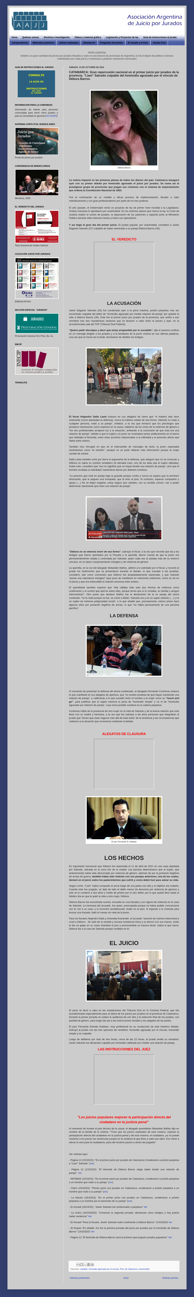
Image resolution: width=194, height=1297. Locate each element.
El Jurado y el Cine (138, 42)
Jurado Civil (159, 42)
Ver (80, 1173)
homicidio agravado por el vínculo (104, 1269)
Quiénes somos (30, 37)
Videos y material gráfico (87, 37)
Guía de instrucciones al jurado (160, 37)
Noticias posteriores (80, 1278)
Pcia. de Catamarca (128, 1269)
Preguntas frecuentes (111, 42)
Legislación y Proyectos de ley (122, 37)
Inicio (14, 37)
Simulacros (89, 42)
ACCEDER (51, 116)
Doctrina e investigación (57, 37)
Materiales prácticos (43, 42)
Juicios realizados (68, 42)
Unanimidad (144, 1269)
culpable (83, 1269)
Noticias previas (170, 1278)
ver (91, 1163)
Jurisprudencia (20, 42)
